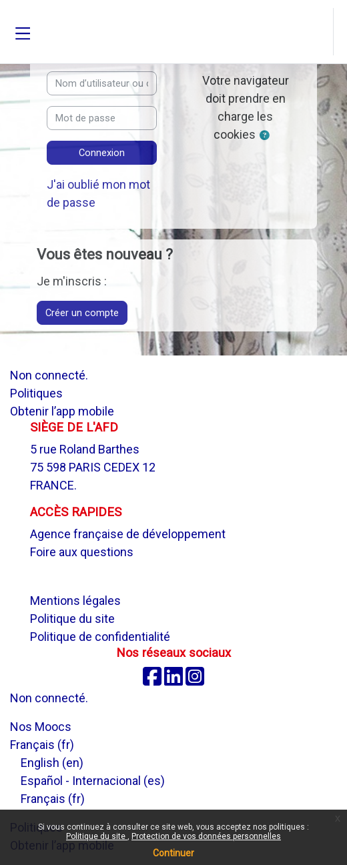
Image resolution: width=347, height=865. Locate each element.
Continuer (173, 853)
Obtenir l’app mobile (62, 411)
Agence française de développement (128, 534)
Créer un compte (82, 313)
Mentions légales (75, 601)
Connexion (102, 153)
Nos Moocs (40, 727)
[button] (321, 32)
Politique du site (96, 836)
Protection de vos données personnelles (206, 836)
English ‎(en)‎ (52, 763)
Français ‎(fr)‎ (42, 745)
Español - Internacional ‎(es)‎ (93, 781)
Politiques (36, 393)
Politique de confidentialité (100, 637)
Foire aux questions (81, 552)
